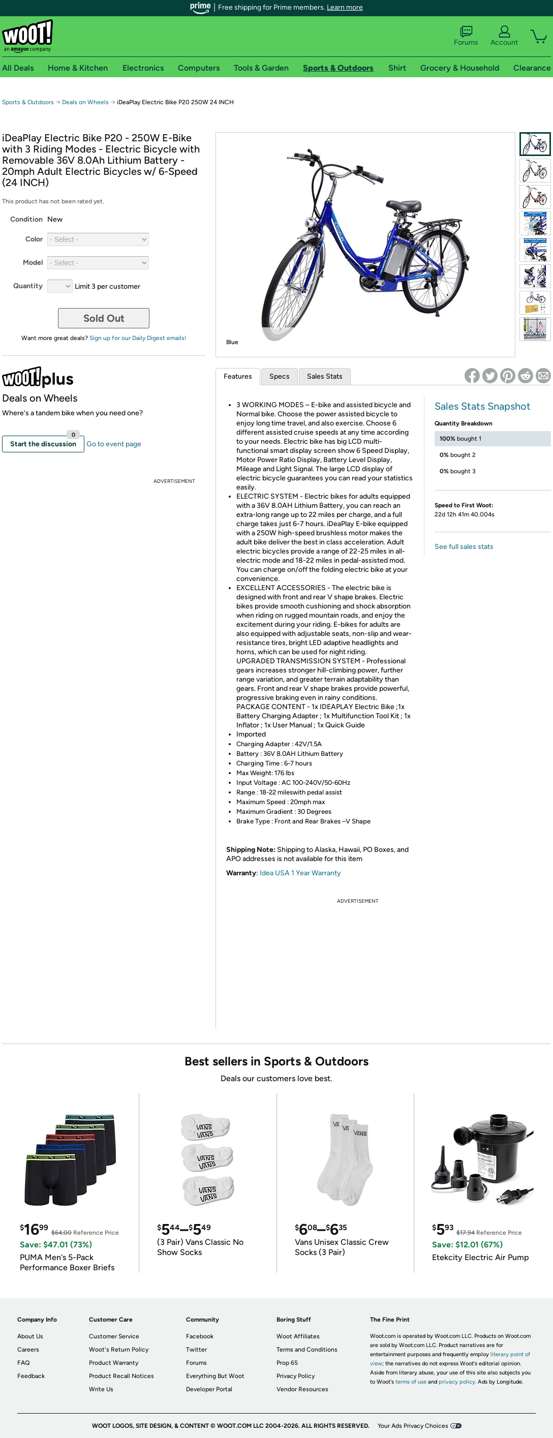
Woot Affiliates (298, 1336)
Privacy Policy (295, 1376)
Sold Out (104, 318)
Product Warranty (113, 1362)
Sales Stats (325, 376)
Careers (28, 1349)
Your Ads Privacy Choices (413, 1425)
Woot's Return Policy (118, 1349)
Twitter (196, 1349)
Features (238, 376)
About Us (30, 1336)
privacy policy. (457, 1382)
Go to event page (113, 444)
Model (33, 262)
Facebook (199, 1336)
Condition (26, 219)
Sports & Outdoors (28, 102)
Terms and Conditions (306, 1349)
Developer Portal (209, 1389)
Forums (466, 36)
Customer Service (114, 1336)
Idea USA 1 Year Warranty (300, 873)
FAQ (23, 1362)
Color (34, 239)
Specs (279, 376)
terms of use (410, 1382)
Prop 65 (287, 1362)
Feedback (31, 1376)
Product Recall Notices (121, 1376)
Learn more (345, 7)
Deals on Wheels (85, 102)
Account (504, 36)
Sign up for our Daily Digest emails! (138, 338)
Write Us (101, 1389)
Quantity (28, 286)
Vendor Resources (302, 1389)
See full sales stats (464, 546)
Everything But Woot (215, 1376)
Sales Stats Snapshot (483, 406)
